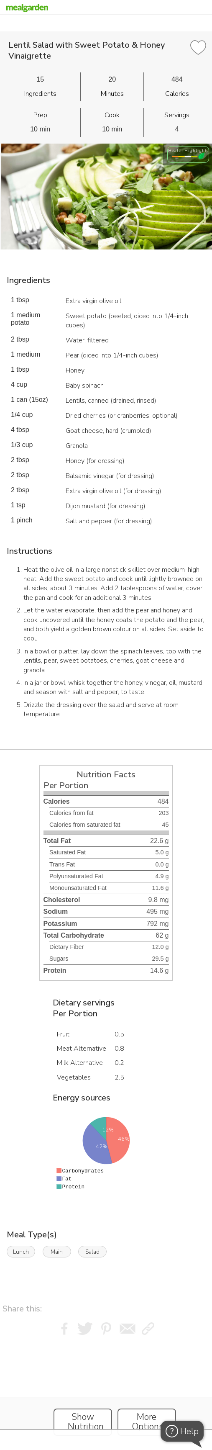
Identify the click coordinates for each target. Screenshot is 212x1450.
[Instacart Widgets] (106, 1390)
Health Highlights (188, 150)
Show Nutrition (86, 1422)
